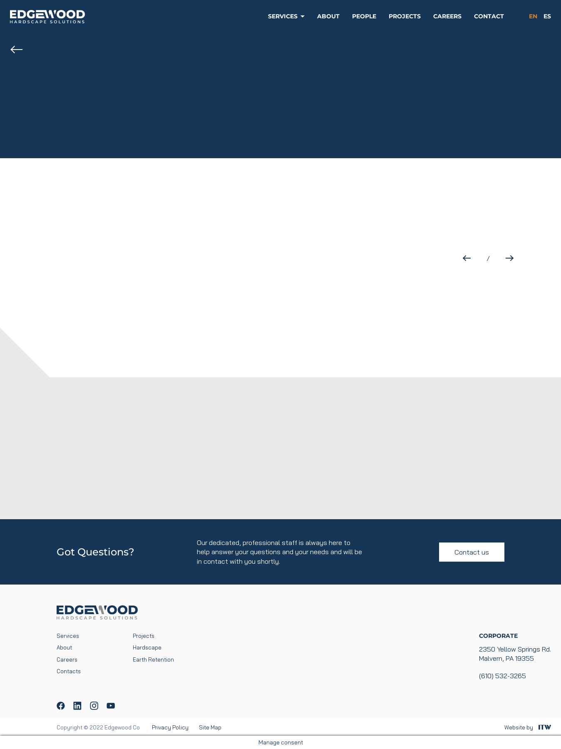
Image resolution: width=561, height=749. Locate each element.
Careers (447, 16)
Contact (489, 16)
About (328, 16)
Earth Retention (153, 659)
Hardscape (147, 647)
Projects (405, 16)
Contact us (471, 552)
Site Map (210, 727)
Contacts (69, 671)
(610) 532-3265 (502, 676)
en (533, 16)
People (364, 16)
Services (283, 16)
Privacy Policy (170, 727)
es (547, 16)
